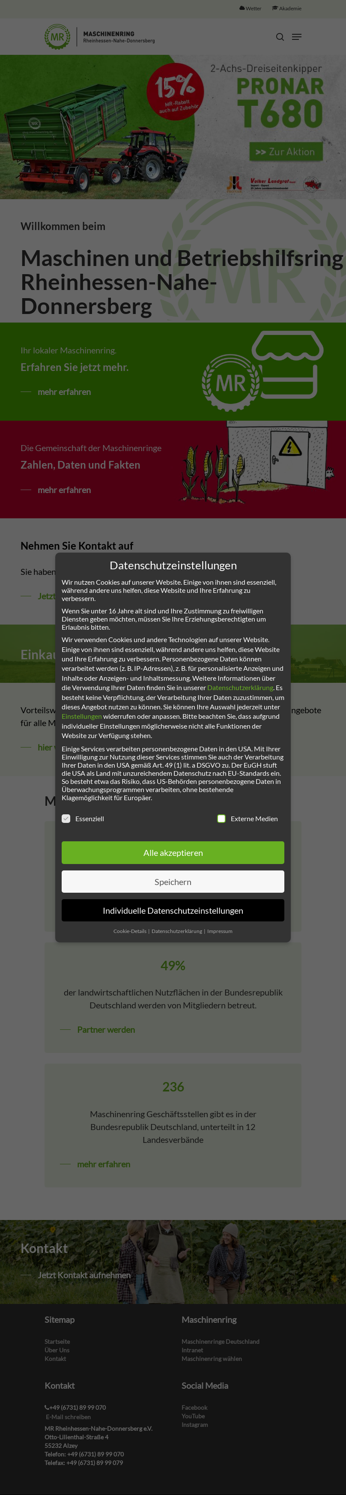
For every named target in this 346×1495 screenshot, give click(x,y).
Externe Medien (247, 818)
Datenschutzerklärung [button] (177, 931)
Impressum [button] (220, 931)
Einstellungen (82, 716)
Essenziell (83, 818)
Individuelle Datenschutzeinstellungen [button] (173, 910)
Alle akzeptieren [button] (173, 852)
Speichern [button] (173, 881)
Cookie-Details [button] (130, 931)
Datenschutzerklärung (240, 687)
